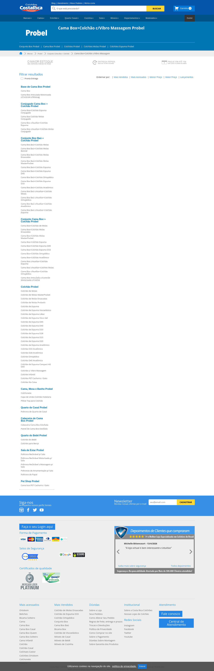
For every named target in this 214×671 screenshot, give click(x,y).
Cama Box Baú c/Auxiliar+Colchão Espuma (36, 211)
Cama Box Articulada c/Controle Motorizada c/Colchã (35, 278)
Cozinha (88, 18)
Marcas (26, 18)
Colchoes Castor (27, 649)
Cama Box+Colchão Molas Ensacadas (33, 230)
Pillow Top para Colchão (32, 401)
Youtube (128, 634)
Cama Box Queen (27, 631)
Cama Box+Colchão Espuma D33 (36, 250)
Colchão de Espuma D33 (32, 329)
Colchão (54, 18)
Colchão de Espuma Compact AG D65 (36, 365)
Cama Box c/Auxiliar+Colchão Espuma (34, 124)
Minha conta (89, 3)
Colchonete (26, 393)
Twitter (127, 631)
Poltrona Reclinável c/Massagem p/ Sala (37, 465)
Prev (118, 551)
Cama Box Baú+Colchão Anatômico (37, 187)
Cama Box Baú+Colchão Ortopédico (37, 177)
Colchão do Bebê (28, 439)
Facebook (128, 627)
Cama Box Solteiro (28, 634)
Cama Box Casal (27, 627)
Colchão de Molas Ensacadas (34, 298)
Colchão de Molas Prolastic (33, 302)
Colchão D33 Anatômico (32, 349)
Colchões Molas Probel (95, 46)
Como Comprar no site (100, 631)
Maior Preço (171, 77)
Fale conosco (171, 613)
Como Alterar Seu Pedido (101, 616)
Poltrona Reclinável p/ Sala (33, 454)
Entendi (142, 666)
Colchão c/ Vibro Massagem (33, 370)
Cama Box (25, 91)
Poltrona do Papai (29, 474)
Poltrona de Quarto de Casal (34, 411)
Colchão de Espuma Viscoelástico (36, 310)
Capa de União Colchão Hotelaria (36, 397)
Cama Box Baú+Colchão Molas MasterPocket (35, 162)
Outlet (189, 18)
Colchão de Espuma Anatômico (35, 345)
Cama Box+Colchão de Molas (34, 225)
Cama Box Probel (51, 46)
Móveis (114, 18)
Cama (40, 18)
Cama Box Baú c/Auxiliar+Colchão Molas (36, 192)
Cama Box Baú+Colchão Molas (35, 144)
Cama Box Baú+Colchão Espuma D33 (36, 182)
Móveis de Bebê (62, 638)
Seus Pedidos (95, 613)
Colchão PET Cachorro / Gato (34, 378)
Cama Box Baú (61, 624)
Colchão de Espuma (30, 306)
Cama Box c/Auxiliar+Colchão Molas (37, 267)
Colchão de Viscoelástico (66, 631)
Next (190, 551)
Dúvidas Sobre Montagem (101, 638)
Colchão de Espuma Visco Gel (34, 318)
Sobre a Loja (95, 609)
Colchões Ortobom (28, 652)
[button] (38, 78)
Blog (53, 3)
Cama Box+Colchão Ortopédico (35, 253)
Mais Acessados (138, 77)
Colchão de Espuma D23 (32, 337)
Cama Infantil (25, 638)
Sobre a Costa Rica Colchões (137, 609)
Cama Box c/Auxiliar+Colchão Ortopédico (34, 272)
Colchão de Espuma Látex (32, 314)
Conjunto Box (60, 620)
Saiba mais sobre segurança (132, 565)
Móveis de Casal (62, 634)
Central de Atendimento (176, 622)
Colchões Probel (72, 46)
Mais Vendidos (121, 77)
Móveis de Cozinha (63, 641)
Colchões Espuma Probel (122, 46)
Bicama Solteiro (26, 616)
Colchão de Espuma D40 (32, 325)
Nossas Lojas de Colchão (136, 613)
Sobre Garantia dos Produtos (103, 641)
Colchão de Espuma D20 (32, 341)
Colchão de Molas (29, 291)
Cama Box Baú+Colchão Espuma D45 (36, 172)
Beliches (23, 613)
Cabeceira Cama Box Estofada (34, 425)
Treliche (23, 659)
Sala (101, 18)
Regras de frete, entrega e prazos (105, 620)
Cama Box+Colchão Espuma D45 (36, 246)
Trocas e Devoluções (99, 624)
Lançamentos (186, 77)
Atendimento (62, 3)
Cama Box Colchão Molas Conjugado (32, 117)
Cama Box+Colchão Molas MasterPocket (33, 237)
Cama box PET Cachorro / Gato (35, 485)
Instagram (129, 624)
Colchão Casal (26, 645)
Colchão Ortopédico (30, 356)
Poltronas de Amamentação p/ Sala (37, 470)
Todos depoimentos (181, 565)
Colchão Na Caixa (29, 382)
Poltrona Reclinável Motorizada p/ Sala (36, 459)
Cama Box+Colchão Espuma (34, 242)
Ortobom (23, 609)
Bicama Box (60, 627)
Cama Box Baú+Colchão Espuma (36, 167)
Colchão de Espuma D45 (32, 322)
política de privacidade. (124, 666)
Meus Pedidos (76, 3)
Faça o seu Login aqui (37, 526)
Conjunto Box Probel (29, 46)
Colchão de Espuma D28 (32, 333)
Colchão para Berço (30, 443)
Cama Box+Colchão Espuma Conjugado (34, 111)
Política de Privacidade (100, 627)
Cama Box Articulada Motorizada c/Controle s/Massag (36, 96)
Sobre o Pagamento (98, 634)
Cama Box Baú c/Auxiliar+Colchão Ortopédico (36, 198)
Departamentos (131, 18)
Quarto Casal (71, 18)
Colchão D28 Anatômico (32, 353)
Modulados (151, 18)
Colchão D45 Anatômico (32, 360)
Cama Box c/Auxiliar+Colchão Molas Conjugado (37, 130)
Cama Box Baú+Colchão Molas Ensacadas (35, 156)
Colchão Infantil (28, 374)
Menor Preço (156, 77)
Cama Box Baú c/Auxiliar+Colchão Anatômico (36, 205)
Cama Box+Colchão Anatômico (35, 257)
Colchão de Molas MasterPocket (35, 295)
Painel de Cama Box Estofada (34, 429)
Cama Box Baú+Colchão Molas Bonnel (35, 149)
